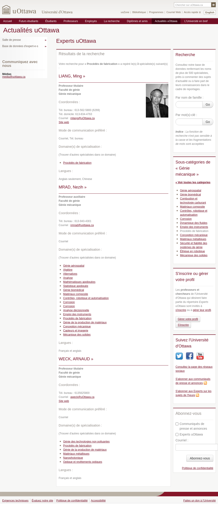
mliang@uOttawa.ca (82, 118)
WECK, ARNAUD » (76, 359)
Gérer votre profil (188, 319)
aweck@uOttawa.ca (82, 397)
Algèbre (67, 269)
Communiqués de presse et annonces (191, 426)
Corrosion (69, 302)
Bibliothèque (139, 12)
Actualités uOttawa (166, 21)
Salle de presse (11, 39)
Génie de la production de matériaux (85, 322)
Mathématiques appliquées (79, 282)
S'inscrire (183, 325)
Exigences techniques (15, 500)
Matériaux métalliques (76, 453)
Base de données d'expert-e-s (20, 46)
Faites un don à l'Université (199, 500)
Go (208, 104)
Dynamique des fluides (193, 223)
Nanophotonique (73, 457)
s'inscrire (181, 310)
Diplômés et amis (137, 21)
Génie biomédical (73, 290)
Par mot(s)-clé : (186, 115)
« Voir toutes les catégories (193, 182)
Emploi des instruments (77, 314)
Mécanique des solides (77, 334)
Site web (64, 122)
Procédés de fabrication (77, 162)
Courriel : (182, 440)
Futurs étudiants (28, 21)
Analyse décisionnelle (76, 310)
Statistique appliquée (75, 286)
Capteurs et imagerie (75, 330)
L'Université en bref (195, 21)
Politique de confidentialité (197, 468)
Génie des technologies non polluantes (86, 441)
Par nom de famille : (190, 97)
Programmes (156, 12)
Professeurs (71, 21)
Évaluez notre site (42, 500)
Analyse (68, 277)
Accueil (7, 21)
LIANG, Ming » (72, 76)
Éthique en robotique (192, 251)
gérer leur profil (202, 310)
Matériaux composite (75, 294)
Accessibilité (98, 500)
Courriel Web (173, 12)
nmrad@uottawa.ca (82, 225)
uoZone (125, 12)
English (209, 12)
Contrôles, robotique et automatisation (86, 298)
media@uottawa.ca (13, 76)
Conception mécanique (77, 326)
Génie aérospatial (73, 265)
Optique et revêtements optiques (82, 461)
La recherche (112, 21)
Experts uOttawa (189, 434)
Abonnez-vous (200, 458)
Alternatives (70, 273)
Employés (91, 21)
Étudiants (50, 21)
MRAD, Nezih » (73, 187)
